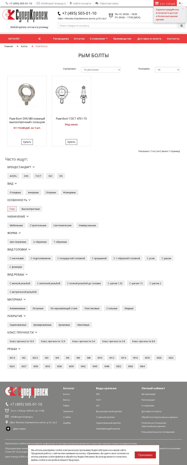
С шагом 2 (155, 283)
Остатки (79, 38)
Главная (8, 46)
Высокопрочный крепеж (109, 411)
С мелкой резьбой (20, 283)
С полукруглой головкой (71, 258)
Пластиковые (91, 308)
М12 (111, 357)
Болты (24, 46)
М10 (100, 357)
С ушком (166, 258)
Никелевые (83, 324)
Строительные (38, 225)
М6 (78, 357)
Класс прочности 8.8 (143, 341)
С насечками (17, 258)
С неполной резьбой (48, 283)
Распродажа (61, 38)
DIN (26, 176)
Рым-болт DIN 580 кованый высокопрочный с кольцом (27, 120)
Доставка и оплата (149, 38)
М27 (24, 366)
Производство (122, 38)
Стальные (111, 308)
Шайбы (67, 422)
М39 (71, 366)
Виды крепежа (106, 388)
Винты (66, 399)
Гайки (66, 405)
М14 (123, 357)
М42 (83, 366)
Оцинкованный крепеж (108, 422)
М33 (47, 366)
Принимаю (145, 455)
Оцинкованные (18, 324)
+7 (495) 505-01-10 (20, 3)
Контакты (173, 38)
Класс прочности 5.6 (83, 341)
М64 (142, 366)
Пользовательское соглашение (158, 431)
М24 (12, 366)
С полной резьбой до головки (84, 283)
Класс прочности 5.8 (113, 341)
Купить (27, 141)
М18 (147, 357)
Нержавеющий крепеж (108, 428)
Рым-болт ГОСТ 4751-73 (71, 118)
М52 (118, 366)
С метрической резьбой (23, 291)
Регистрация (148, 399)
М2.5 (35, 357)
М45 (95, 366)
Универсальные (87, 225)
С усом (151, 258)
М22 (171, 357)
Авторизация (148, 394)
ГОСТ (38, 176)
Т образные (60, 241)
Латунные (38, 308)
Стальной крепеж (105, 417)
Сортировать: (69, 68)
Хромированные (42, 324)
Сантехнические (62, 225)
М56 (130, 366)
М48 (106, 366)
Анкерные (33, 192)
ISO (50, 176)
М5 (67, 357)
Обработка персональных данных (159, 417)
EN (60, 176)
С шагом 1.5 (136, 283)
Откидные (15, 192)
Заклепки (68, 411)
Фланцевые (69, 192)
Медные (129, 308)
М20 (159, 357)
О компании (99, 38)
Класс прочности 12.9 (53, 341)
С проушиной (99, 258)
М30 (35, 366)
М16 (135, 357)
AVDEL (13, 176)
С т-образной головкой (127, 258)
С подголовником (40, 258)
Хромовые (64, 324)
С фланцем (16, 266)
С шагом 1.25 (115, 283)
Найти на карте (80, 3)
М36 (59, 366)
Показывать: (144, 68)
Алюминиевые (17, 308)
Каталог (69, 388)
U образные (40, 241)
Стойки (67, 417)
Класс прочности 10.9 (22, 341)
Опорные (51, 192)
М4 (57, 357)
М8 (88, 357)
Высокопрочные (31, 208)
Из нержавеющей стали (63, 308)
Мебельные (16, 225)
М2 (23, 357)
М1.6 (12, 357)
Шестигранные (18, 241)
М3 (46, 357)
